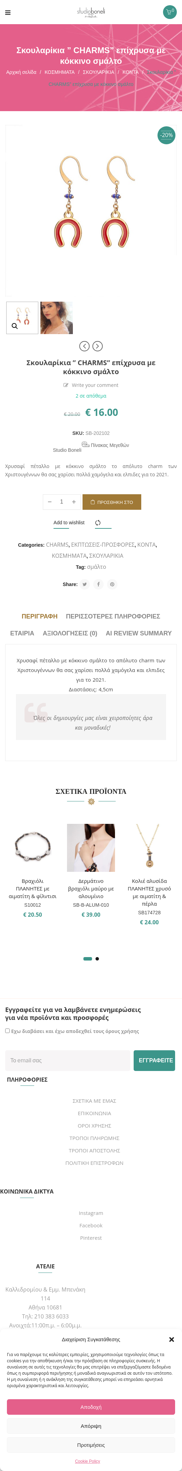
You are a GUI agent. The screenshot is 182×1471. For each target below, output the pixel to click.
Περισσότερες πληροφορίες (113, 616)
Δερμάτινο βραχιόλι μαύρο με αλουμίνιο (91, 888)
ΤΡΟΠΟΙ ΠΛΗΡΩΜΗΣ (94, 1137)
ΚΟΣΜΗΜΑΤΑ (60, 72)
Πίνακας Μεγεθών (105, 444)
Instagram (91, 1212)
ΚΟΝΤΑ (131, 72)
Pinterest (91, 1237)
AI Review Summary (139, 633)
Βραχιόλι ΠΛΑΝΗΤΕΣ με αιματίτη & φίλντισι (32, 888)
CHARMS (57, 544)
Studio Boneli (67, 450)
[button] (171, 1339)
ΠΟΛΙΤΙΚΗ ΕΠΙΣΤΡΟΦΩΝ (94, 1162)
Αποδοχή (91, 1407)
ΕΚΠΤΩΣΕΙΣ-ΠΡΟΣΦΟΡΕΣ (103, 544)
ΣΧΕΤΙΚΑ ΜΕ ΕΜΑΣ (94, 1100)
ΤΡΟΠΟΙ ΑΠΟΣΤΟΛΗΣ (94, 1150)
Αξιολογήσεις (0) (70, 633)
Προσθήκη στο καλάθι (115, 505)
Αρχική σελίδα (21, 72)
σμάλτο (96, 567)
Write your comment (95, 385)
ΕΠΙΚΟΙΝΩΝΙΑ (94, 1113)
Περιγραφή (40, 616)
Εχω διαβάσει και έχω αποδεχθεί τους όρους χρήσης (75, 1031)
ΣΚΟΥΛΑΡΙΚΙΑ (98, 72)
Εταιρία (22, 633)
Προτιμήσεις (91, 1445)
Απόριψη (91, 1426)
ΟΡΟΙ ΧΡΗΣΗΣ (94, 1125)
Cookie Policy (87, 1461)
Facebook (91, 1225)
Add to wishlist (69, 522)
